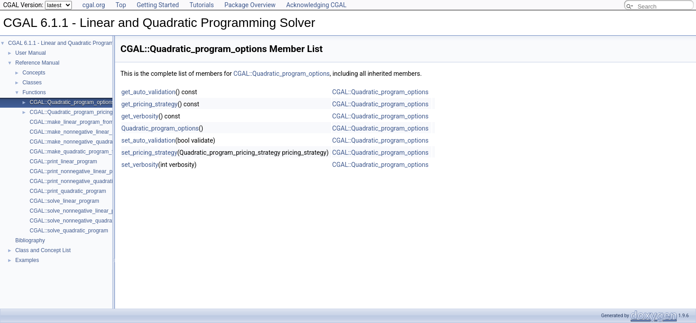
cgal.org (93, 5)
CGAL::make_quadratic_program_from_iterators (87, 151)
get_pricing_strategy (149, 104)
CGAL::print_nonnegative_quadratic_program (84, 181)
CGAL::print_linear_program (63, 161)
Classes (32, 82)
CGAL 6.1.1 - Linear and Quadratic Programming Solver (75, 43)
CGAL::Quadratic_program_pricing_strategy (82, 112)
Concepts (33, 73)
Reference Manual (37, 63)
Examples (27, 260)
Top (120, 5)
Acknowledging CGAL (316, 5)
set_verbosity (139, 164)
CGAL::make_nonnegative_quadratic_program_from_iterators (103, 142)
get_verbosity (140, 116)
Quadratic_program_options (160, 128)
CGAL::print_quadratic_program (68, 191)
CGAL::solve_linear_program (64, 201)
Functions (34, 92)
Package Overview (249, 5)
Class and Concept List (43, 250)
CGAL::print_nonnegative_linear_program (79, 171)
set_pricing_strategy (149, 152)
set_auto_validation (148, 140)
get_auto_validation (148, 92)
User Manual (30, 53)
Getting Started (158, 5)
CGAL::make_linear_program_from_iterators (83, 122)
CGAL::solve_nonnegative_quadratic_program (85, 221)
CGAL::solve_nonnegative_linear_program (81, 211)
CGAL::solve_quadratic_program (69, 230)
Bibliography (30, 240)
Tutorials (202, 5)
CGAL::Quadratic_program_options (72, 102)
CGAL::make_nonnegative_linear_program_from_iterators (99, 132)
